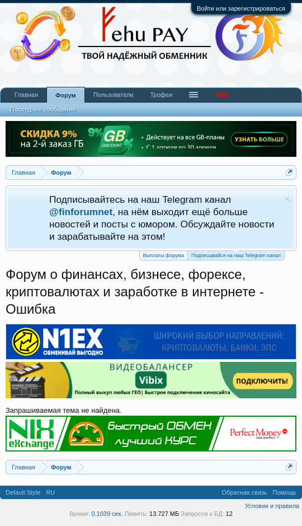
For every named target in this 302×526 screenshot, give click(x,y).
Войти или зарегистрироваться (241, 8)
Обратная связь (244, 492)
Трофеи (161, 94)
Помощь (285, 492)
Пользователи (113, 94)
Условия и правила (272, 505)
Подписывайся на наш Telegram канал (236, 254)
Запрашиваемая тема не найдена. (64, 410)
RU (50, 492)
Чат (221, 94)
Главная (26, 94)
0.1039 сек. (106, 513)
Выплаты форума (163, 255)
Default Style (23, 492)
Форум (65, 95)
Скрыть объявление (287, 198)
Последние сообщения (43, 109)
